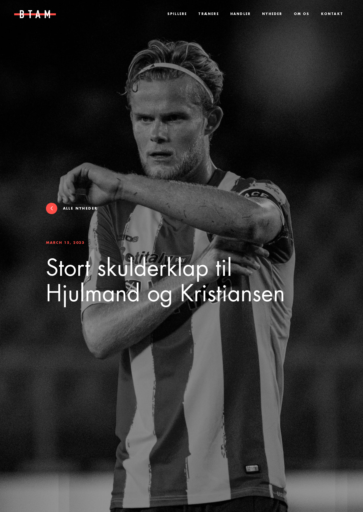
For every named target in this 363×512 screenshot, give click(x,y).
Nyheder (272, 14)
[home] (32, 14)
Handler (240, 14)
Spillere (177, 14)
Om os (302, 14)
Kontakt (332, 14)
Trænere (208, 14)
